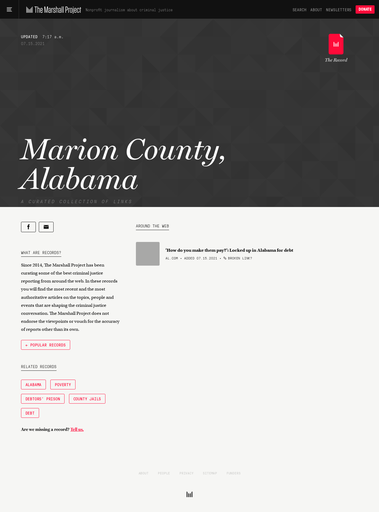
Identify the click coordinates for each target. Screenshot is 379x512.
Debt (30, 412)
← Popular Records (45, 344)
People (164, 473)
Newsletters (338, 9)
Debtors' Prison (42, 398)
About (316, 9)
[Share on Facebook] (28, 227)
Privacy (186, 473)
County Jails (87, 398)
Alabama (33, 384)
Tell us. (77, 429)
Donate (365, 9)
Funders (234, 473)
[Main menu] (9, 9)
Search (299, 9)
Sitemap (210, 473)
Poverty (63, 384)
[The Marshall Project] (52, 9)
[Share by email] (46, 227)
